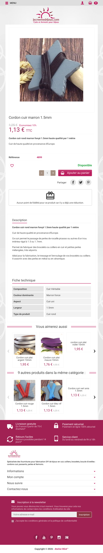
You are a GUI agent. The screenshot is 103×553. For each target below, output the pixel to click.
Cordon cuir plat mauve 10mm (51, 359)
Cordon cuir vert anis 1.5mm (78, 389)
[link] (73, 182)
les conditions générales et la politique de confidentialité (51, 521)
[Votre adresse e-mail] (44, 514)
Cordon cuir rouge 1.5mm (24, 405)
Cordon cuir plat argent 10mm (24, 359)
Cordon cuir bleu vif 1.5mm (51, 405)
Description (19, 220)
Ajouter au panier (74, 173)
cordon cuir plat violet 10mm (79, 343)
